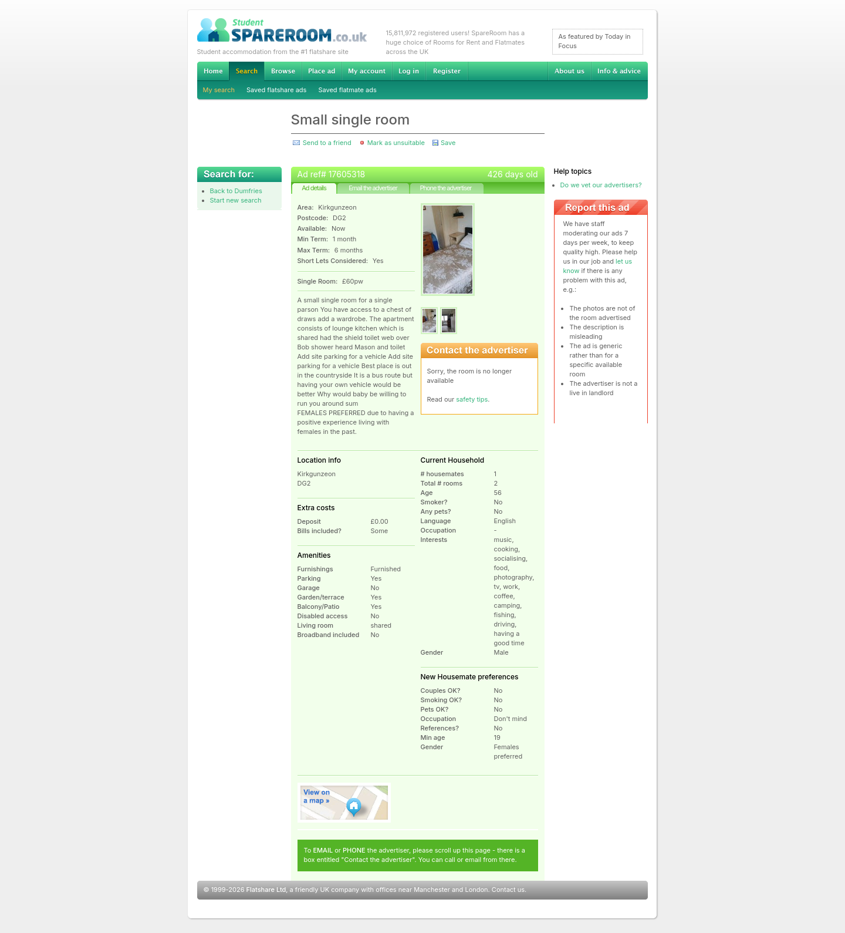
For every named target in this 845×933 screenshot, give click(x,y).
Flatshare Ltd (266, 889)
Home (213, 71)
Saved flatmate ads (347, 90)
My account (367, 71)
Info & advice (619, 71)
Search (246, 71)
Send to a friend (327, 143)
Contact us (508, 889)
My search (219, 90)
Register (446, 71)
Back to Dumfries (236, 191)
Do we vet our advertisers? (601, 185)
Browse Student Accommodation (283, 71)
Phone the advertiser (445, 188)
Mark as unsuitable (396, 143)
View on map (344, 803)
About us (569, 71)
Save (448, 143)
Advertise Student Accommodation (322, 71)
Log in (408, 71)
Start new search (236, 200)
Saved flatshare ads (276, 90)
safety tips (472, 399)
